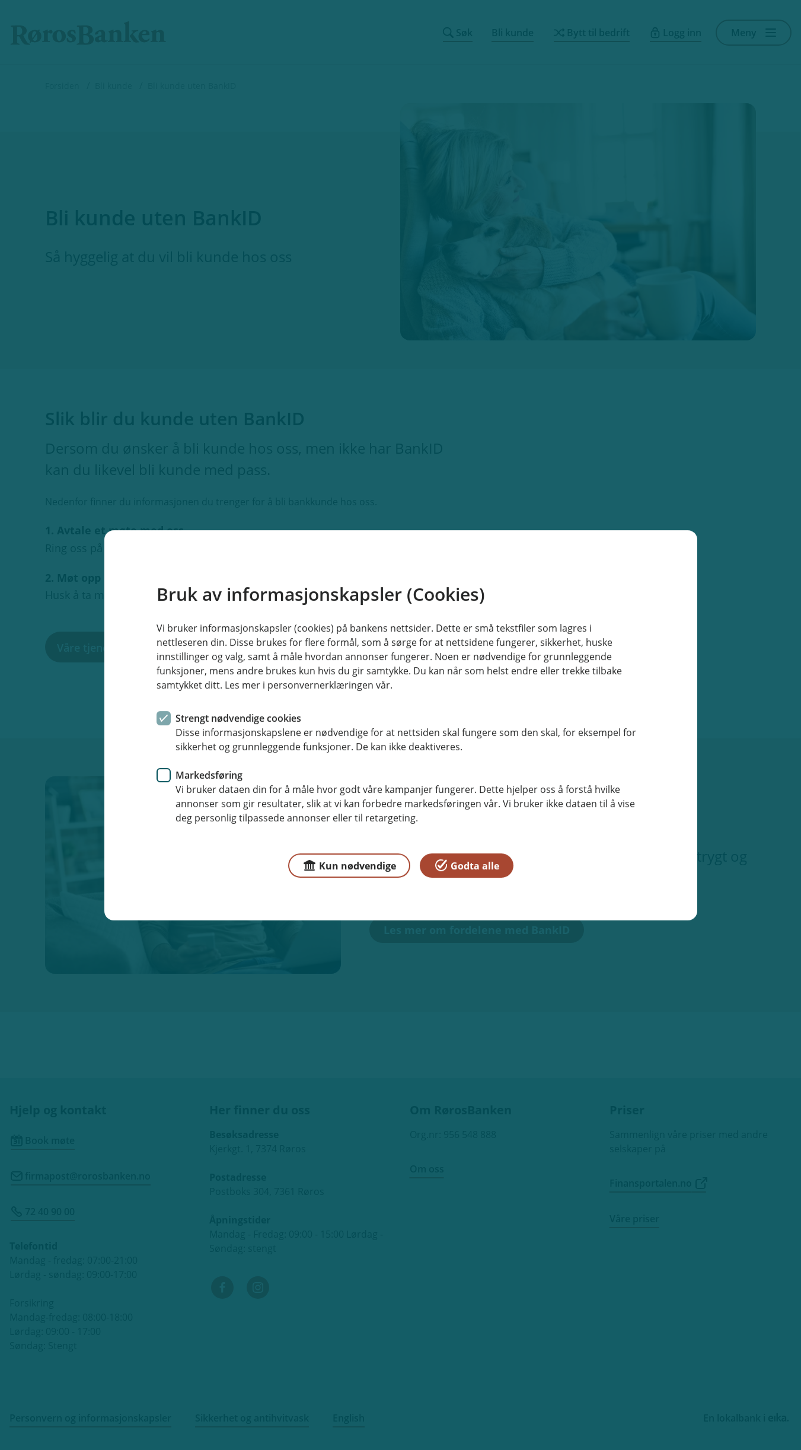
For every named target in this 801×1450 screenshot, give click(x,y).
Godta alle (466, 864)
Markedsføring (208, 774)
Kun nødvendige (349, 864)
